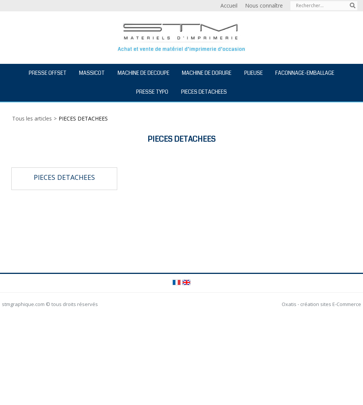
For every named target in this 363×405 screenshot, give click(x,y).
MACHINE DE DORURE (206, 73)
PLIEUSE (253, 73)
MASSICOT (92, 73)
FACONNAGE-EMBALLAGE (304, 73)
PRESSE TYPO (152, 92)
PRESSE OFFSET (48, 73)
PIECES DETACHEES (204, 92)
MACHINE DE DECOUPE (143, 73)
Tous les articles (32, 118)
